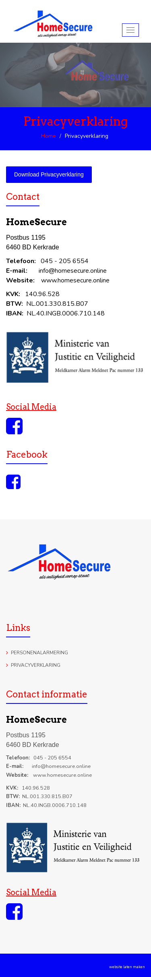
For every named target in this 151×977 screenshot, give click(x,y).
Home (48, 136)
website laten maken (127, 967)
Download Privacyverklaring (49, 174)
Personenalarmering (39, 652)
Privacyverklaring (35, 665)
